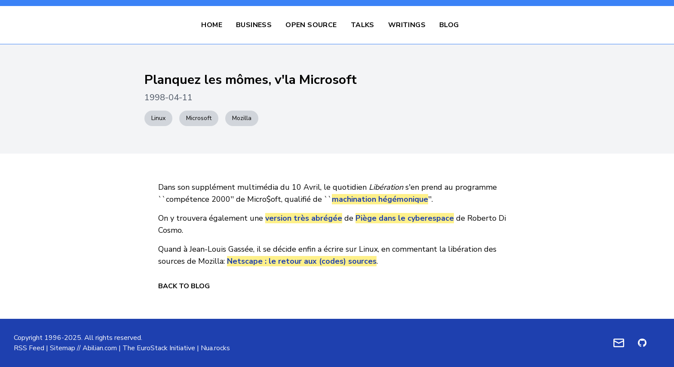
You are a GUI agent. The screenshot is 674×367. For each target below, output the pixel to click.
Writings (407, 25)
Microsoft (198, 118)
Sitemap (62, 348)
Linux (158, 118)
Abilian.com (100, 348)
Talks (362, 25)
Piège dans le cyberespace (404, 218)
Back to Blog (184, 286)
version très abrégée (303, 218)
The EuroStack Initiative (159, 348)
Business (254, 25)
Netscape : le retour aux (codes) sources (302, 261)
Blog (449, 25)
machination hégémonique (380, 199)
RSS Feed (29, 348)
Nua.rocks (215, 348)
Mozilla (241, 118)
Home (211, 25)
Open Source (311, 25)
